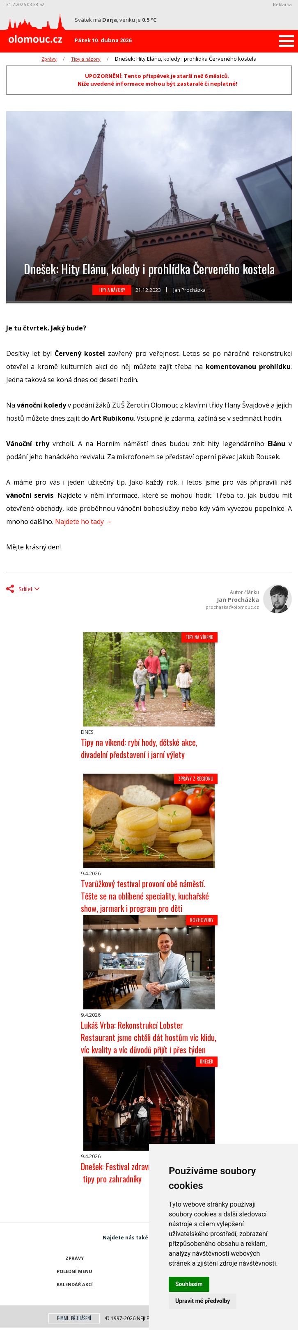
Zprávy (49, 59)
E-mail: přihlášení (74, 1318)
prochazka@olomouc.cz (232, 607)
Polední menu (74, 1271)
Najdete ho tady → (83, 521)
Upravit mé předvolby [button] (202, 1301)
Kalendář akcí (75, 1284)
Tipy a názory (86, 59)
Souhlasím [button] (189, 1284)
